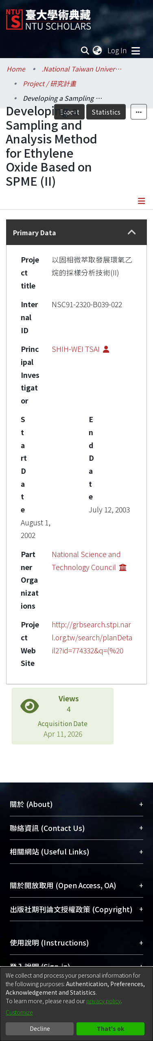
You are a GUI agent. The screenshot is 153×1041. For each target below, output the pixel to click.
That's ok (110, 1028)
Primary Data (34, 232)
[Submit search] (85, 50)
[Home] (48, 16)
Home (16, 69)
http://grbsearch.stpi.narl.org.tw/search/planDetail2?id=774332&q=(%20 (92, 637)
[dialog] (76, 1004)
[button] (131, 232)
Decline (40, 1028)
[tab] (76, 232)
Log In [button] (117, 50)
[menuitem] (97, 50)
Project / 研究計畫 (49, 83)
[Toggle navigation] (135, 50)
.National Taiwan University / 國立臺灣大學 (82, 69)
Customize (19, 1012)
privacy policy (103, 1001)
